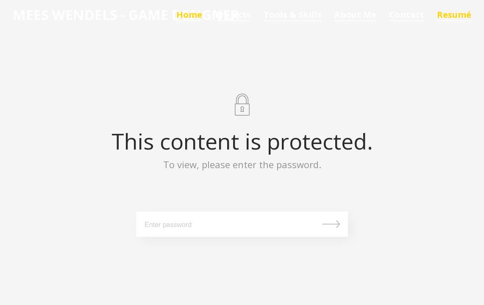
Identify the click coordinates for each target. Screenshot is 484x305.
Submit (331, 224)
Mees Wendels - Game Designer (126, 15)
